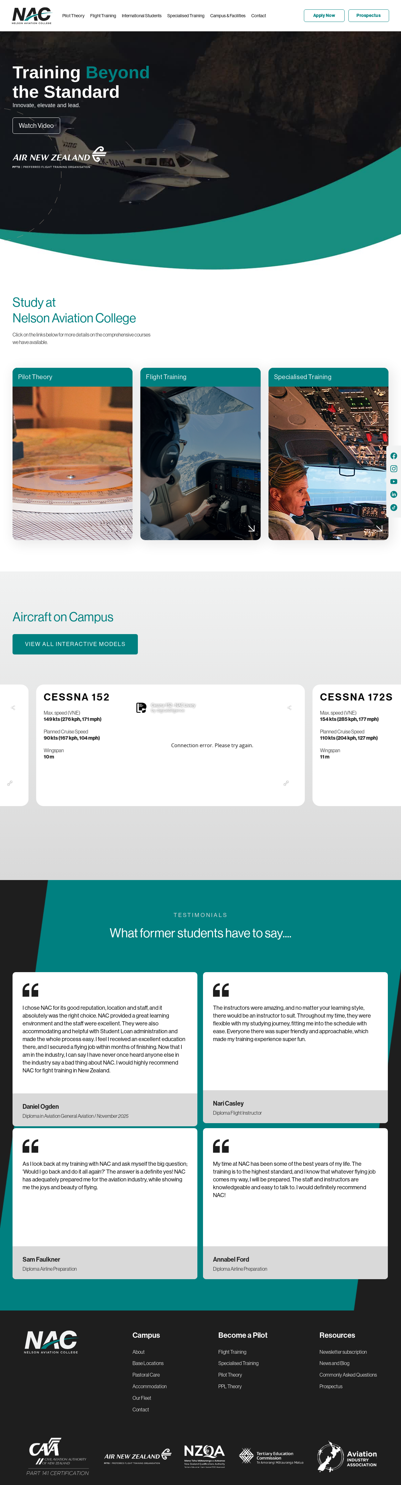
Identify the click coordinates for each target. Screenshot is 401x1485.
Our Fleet (142, 1398)
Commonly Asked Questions (348, 1375)
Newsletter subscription (343, 1352)
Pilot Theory (230, 1375)
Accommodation (150, 1386)
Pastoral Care (146, 1375)
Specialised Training (238, 1363)
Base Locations (148, 1363)
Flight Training (232, 1352)
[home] (34, 15)
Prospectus (331, 1386)
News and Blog (334, 1363)
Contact (141, 1409)
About (139, 1352)
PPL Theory (230, 1386)
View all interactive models (75, 644)
